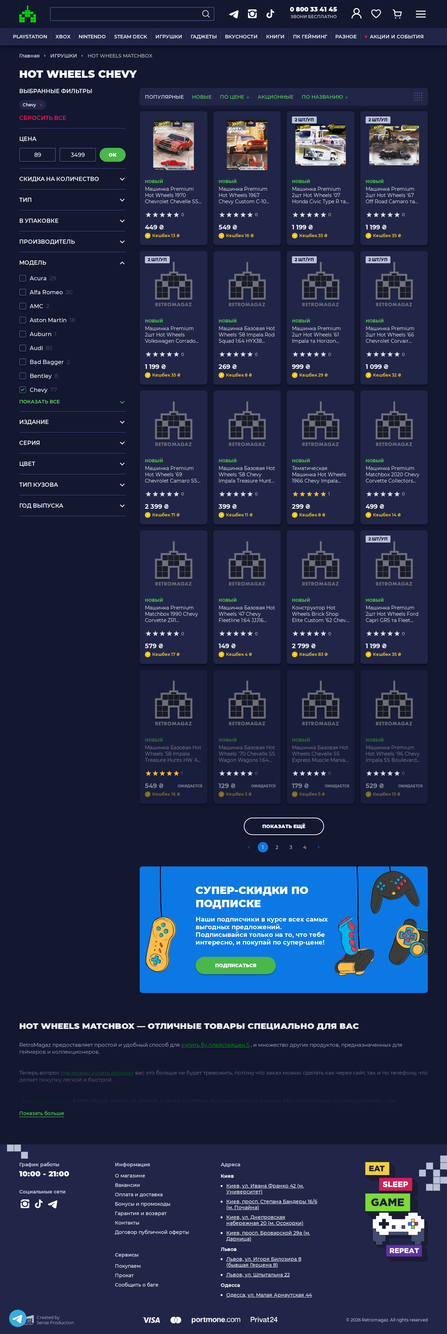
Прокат (124, 1276)
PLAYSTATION (30, 36)
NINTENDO (92, 36)
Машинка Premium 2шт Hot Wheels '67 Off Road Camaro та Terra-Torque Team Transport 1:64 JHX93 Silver (391, 195)
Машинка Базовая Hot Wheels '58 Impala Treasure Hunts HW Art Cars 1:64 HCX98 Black (173, 753)
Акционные (275, 97)
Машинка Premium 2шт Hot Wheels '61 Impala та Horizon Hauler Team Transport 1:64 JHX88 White (320, 334)
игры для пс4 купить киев (57, 533)
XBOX (63, 36)
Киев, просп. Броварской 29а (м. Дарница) (268, 1236)
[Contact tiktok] (40, 1205)
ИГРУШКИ (168, 36)
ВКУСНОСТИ (241, 36)
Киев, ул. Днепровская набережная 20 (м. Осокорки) (264, 1220)
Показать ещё (283, 826)
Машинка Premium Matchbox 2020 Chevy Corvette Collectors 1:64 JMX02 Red (392, 474)
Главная (29, 56)
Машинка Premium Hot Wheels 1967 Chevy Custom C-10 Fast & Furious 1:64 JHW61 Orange (243, 195)
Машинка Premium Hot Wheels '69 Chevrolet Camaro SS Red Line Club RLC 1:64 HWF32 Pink (172, 474)
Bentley (44, 376)
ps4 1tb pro (34, 559)
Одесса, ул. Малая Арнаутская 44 (269, 1295)
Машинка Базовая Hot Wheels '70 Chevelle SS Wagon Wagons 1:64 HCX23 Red (247, 753)
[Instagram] (26, 1205)
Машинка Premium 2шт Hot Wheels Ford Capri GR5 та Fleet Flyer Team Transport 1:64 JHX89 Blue (392, 614)
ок (113, 155)
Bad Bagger (50, 362)
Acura (43, 278)
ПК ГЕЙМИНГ (310, 36)
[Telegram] (18, 1318)
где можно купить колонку (97, 1072)
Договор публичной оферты (152, 1232)
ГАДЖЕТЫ (204, 36)
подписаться (235, 965)
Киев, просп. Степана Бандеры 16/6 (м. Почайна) (271, 1205)
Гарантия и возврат (141, 1213)
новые (202, 97)
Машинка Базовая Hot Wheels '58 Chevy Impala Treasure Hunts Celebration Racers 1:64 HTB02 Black (247, 474)
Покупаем (128, 1266)
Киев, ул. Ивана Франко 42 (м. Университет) (265, 1189)
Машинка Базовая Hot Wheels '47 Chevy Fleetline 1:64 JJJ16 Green (247, 614)
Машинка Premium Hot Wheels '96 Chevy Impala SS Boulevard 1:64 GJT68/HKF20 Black (393, 753)
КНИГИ (275, 36)
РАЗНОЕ (346, 36)
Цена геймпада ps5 (45, 1100)
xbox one (32, 540)
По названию (325, 97)
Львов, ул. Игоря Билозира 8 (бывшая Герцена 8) (263, 1262)
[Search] (206, 14)
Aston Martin (52, 320)
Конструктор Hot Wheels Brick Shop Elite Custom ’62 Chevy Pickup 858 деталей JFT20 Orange (320, 614)
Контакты (127, 1223)
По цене (235, 97)
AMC (39, 306)
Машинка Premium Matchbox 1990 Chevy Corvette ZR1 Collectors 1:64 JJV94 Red (171, 614)
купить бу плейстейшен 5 (215, 1044)
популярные (164, 97)
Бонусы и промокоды (142, 1204)
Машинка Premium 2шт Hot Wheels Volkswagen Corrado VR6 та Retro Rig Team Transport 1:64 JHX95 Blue (173, 334)
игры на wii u (38, 553)
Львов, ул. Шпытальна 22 (258, 1275)
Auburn (43, 334)
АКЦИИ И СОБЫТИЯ (394, 36)
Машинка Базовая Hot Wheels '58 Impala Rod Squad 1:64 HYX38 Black (247, 334)
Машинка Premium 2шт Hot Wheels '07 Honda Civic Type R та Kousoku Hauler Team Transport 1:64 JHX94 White (319, 195)
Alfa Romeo (51, 292)
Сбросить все (42, 118)
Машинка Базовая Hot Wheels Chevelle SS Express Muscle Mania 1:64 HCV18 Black (320, 753)
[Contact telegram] (54, 1205)
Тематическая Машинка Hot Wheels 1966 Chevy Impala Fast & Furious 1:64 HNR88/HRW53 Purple (319, 474)
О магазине (130, 1176)
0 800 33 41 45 (313, 9)
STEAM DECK (130, 36)
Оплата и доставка (139, 1195)
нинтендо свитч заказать (55, 546)
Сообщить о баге (137, 1285)
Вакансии (127, 1185)
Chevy (43, 390)
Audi (41, 348)
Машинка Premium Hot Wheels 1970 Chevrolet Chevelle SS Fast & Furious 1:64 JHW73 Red (171, 195)
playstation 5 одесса (47, 526)
